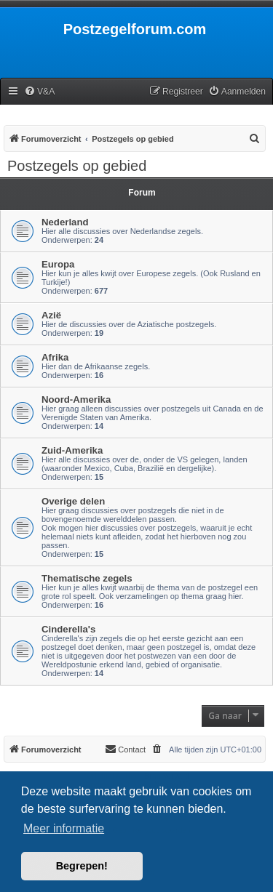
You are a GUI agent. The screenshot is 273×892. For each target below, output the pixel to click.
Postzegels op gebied (76, 165)
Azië (51, 315)
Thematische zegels (86, 578)
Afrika (54, 357)
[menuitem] (39, 92)
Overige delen (73, 501)
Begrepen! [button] (82, 866)
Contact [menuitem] (125, 749)
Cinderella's (68, 629)
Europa (57, 264)
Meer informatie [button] (63, 828)
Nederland (65, 222)
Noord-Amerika (76, 399)
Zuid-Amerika (72, 450)
